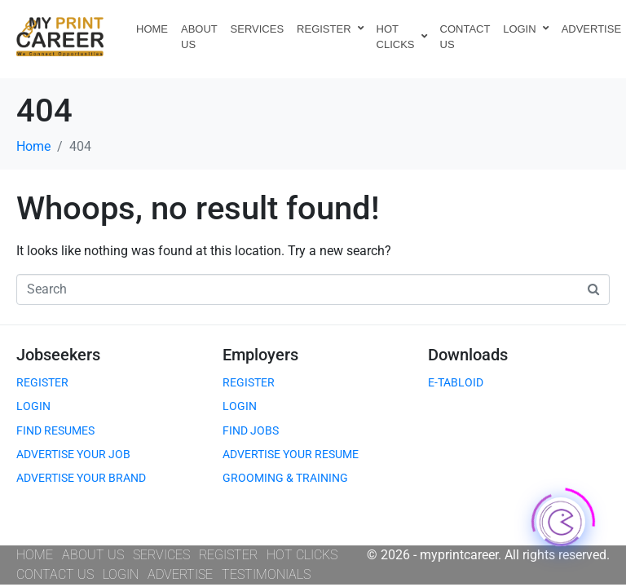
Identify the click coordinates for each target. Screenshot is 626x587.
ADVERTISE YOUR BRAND (81, 477)
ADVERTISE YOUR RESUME (291, 454)
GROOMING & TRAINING (285, 477)
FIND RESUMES (55, 430)
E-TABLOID (455, 382)
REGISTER (330, 29)
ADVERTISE (180, 574)
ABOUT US (199, 37)
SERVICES (257, 29)
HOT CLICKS (402, 37)
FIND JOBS (251, 430)
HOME (152, 29)
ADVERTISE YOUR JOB (73, 454)
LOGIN (525, 29)
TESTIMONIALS (266, 574)
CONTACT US (465, 37)
